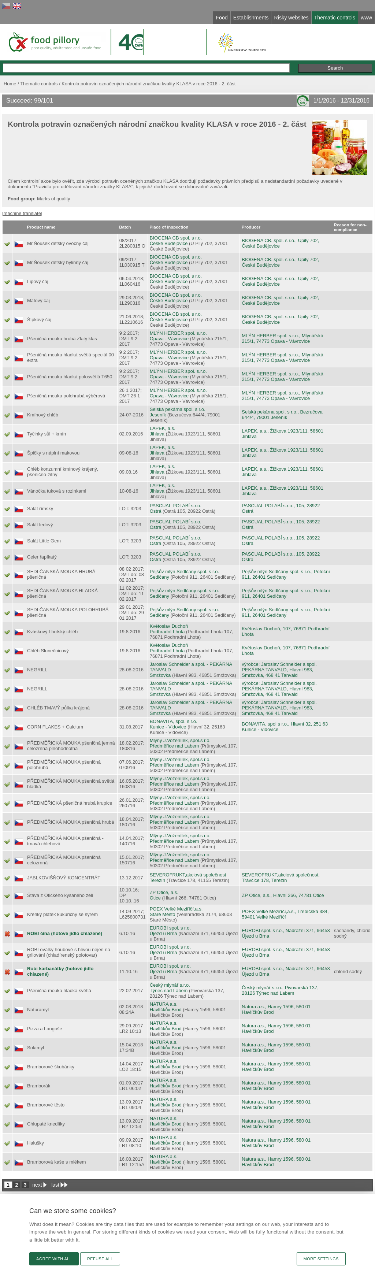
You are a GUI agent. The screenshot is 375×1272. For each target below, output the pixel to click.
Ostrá (155, 511)
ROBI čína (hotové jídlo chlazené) (64, 933)
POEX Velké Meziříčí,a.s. (176, 909)
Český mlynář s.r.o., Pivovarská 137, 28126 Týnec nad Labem (280, 990)
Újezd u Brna (163, 933)
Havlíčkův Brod (166, 1009)
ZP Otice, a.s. (164, 892)
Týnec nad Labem (169, 990)
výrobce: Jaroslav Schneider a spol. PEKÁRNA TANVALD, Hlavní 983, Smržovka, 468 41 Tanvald (279, 669)
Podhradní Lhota (167, 631)
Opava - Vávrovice (169, 338)
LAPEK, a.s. (162, 428)
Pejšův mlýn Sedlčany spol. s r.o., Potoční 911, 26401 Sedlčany (286, 574)
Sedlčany (159, 577)
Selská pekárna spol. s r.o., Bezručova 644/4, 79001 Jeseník (282, 414)
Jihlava (157, 434)
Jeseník (158, 415)
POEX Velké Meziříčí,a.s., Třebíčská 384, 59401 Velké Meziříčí (285, 914)
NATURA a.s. (164, 1004)
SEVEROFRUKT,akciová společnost (188, 875)
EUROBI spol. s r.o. (170, 928)
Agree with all (54, 1259)
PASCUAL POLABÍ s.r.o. (175, 505)
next (37, 1185)
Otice (155, 898)
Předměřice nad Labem (174, 746)
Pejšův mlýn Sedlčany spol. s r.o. (184, 571)
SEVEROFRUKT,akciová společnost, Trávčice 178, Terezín (280, 877)
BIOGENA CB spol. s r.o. (176, 238)
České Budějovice (169, 243)
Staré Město (162, 914)
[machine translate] (22, 213)
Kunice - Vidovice (168, 727)
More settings (321, 1259)
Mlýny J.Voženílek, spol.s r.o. (180, 740)
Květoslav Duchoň (169, 626)
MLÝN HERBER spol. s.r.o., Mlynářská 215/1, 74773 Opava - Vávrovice (282, 338)
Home (10, 83)
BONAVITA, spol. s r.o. (173, 721)
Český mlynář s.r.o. (170, 985)
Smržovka (160, 675)
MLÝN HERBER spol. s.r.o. (178, 333)
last (55, 1185)
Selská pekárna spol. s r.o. (177, 409)
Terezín (157, 880)
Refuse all (100, 1259)
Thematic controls (38, 83)
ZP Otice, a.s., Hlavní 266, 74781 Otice (283, 895)
